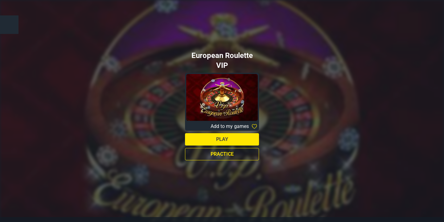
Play (222, 139)
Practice (222, 154)
